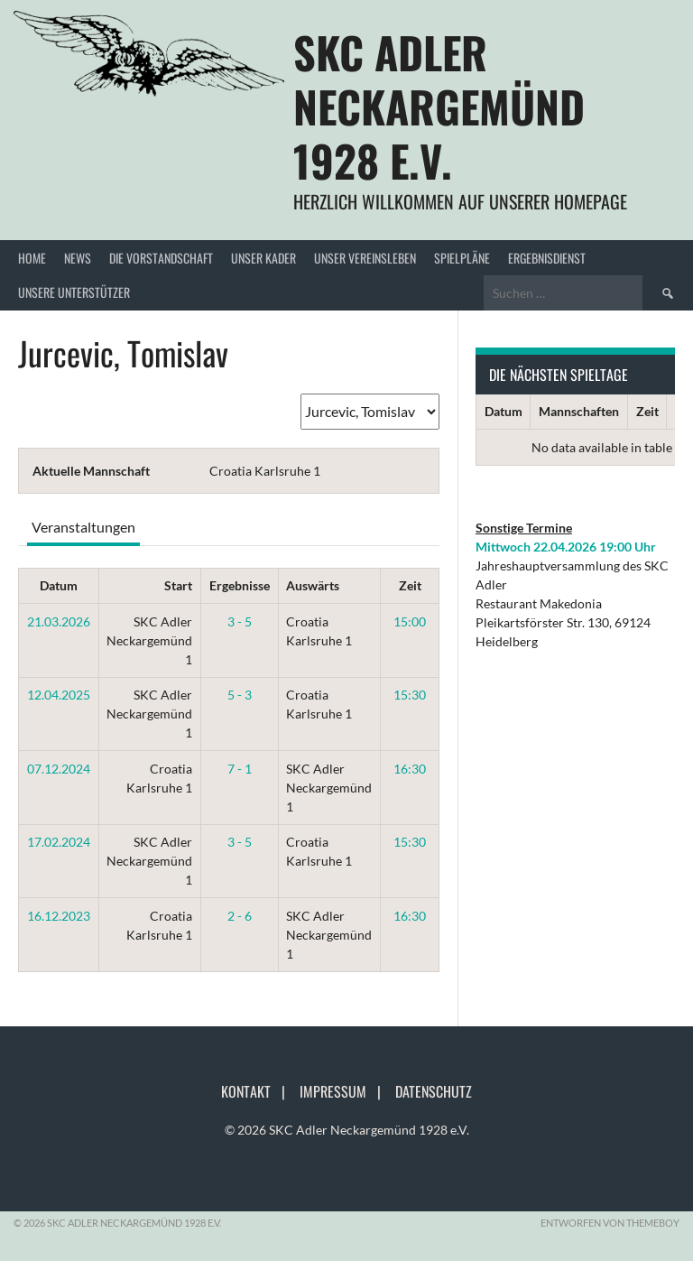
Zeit (410, 585)
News (77, 257)
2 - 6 (239, 915)
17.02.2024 (58, 841)
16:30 (409, 768)
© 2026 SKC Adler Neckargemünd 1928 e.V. (347, 1129)
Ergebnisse (239, 585)
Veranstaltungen (83, 526)
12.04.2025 (58, 694)
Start (178, 585)
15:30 (409, 694)
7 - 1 (239, 768)
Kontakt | (258, 1091)
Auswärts (312, 585)
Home (32, 257)
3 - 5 (239, 621)
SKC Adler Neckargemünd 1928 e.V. (439, 106)
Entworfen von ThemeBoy (610, 1223)
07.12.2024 (58, 768)
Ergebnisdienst (547, 257)
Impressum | (346, 1091)
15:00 (409, 621)
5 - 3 (239, 694)
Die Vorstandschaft (161, 257)
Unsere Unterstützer (74, 292)
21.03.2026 (58, 621)
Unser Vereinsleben (365, 257)
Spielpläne (462, 257)
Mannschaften (579, 411)
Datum (59, 585)
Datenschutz (433, 1091)
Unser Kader (263, 257)
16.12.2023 (58, 915)
